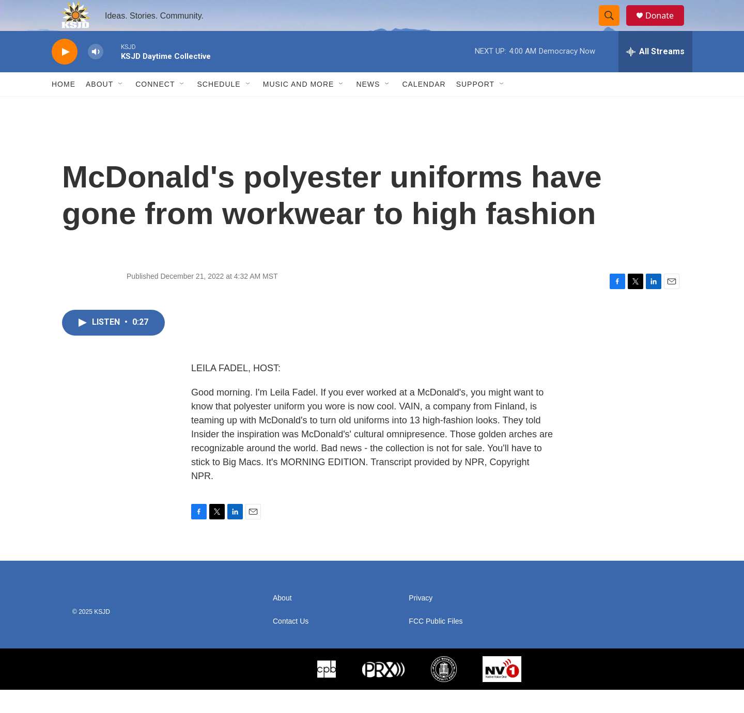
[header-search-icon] (613, 27)
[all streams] (655, 75)
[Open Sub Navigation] (121, 107)
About (99, 107)
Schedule (218, 107)
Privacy (420, 621)
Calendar (423, 107)
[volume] (95, 75)
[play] (64, 75)
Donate (666, 27)
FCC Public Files (435, 644)
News (368, 107)
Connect (155, 107)
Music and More (298, 107)
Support (475, 107)
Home (63, 107)
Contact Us (290, 644)
